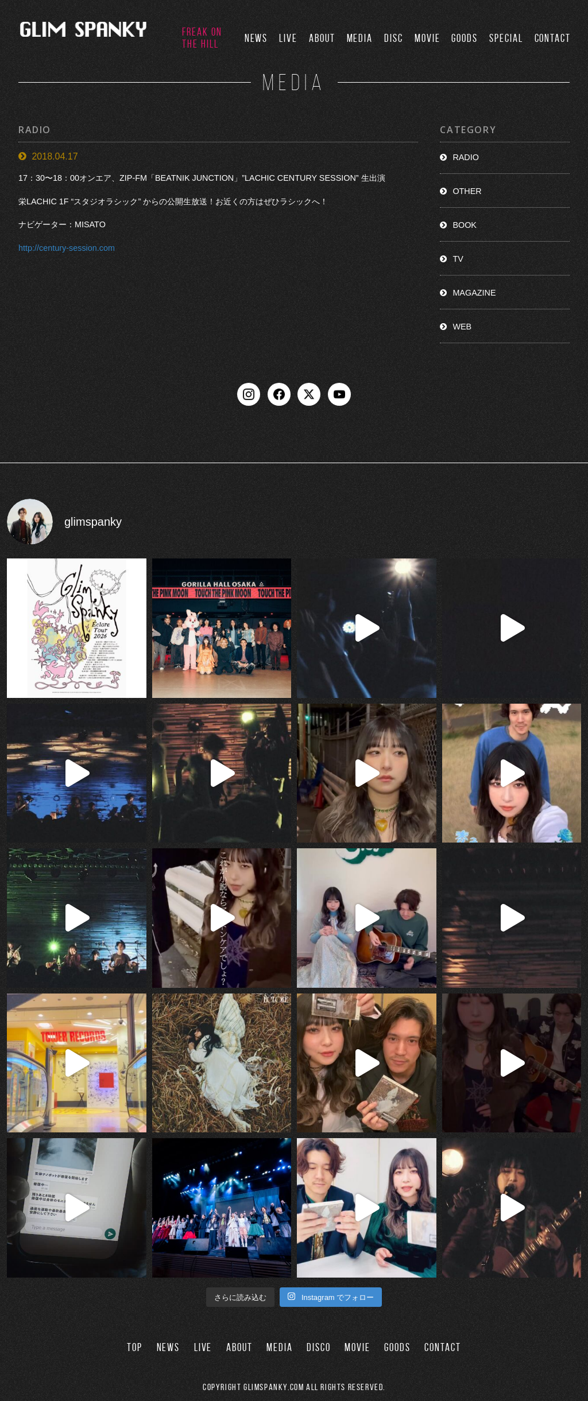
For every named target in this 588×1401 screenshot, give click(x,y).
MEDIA (360, 38)
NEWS (256, 38)
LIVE (288, 38)
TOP (134, 1347)
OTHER (466, 191)
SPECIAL (506, 38)
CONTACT (553, 38)
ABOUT (322, 38)
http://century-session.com (66, 248)
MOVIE (427, 38)
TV (457, 258)
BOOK (464, 225)
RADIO (465, 157)
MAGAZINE (474, 292)
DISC (393, 38)
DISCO (319, 1347)
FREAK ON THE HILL (202, 38)
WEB (461, 326)
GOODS (464, 38)
